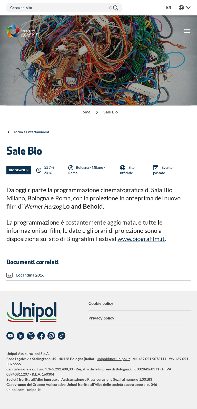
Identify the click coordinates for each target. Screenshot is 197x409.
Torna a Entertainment (31, 132)
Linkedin (20, 336)
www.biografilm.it (141, 238)
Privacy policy (101, 317)
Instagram (51, 336)
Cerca (115, 7)
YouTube (10, 336)
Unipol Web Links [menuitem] (185, 7)
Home (85, 111)
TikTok (61, 336)
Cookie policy (100, 303)
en (168, 7)
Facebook (41, 336)
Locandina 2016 (30, 274)
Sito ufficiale (127, 170)
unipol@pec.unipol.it (113, 359)
